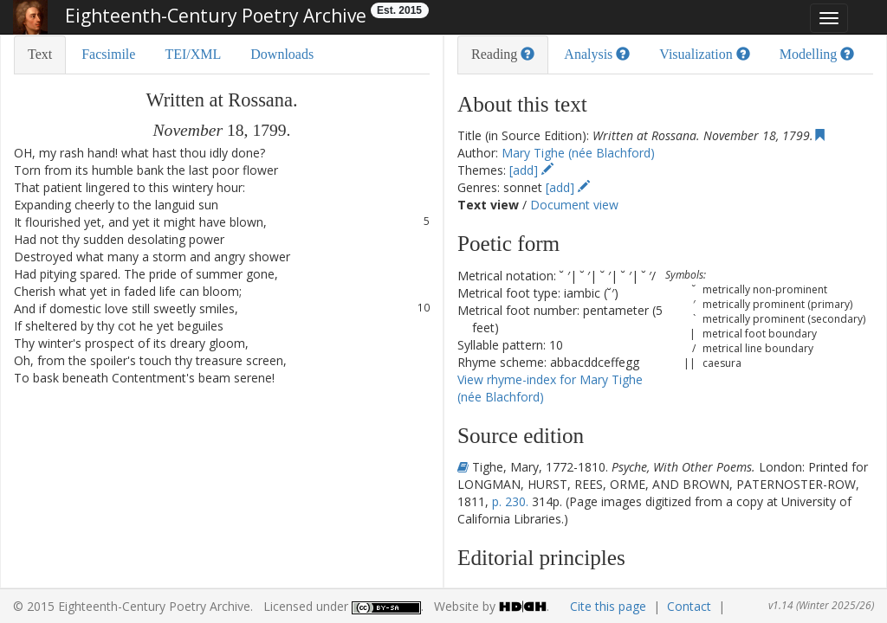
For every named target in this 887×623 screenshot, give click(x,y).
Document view (574, 204)
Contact (689, 606)
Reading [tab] (502, 54)
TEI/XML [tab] (193, 54)
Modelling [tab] (817, 54)
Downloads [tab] (282, 54)
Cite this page (608, 606)
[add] (531, 170)
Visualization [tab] (704, 54)
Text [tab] (40, 54)
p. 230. (510, 501)
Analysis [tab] (597, 54)
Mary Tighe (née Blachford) (578, 153)
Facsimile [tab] (108, 54)
